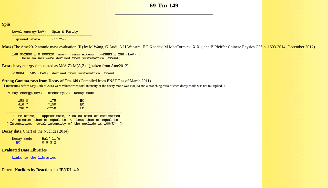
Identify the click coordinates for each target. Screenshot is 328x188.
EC (20, 155)
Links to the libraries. (35, 171)
